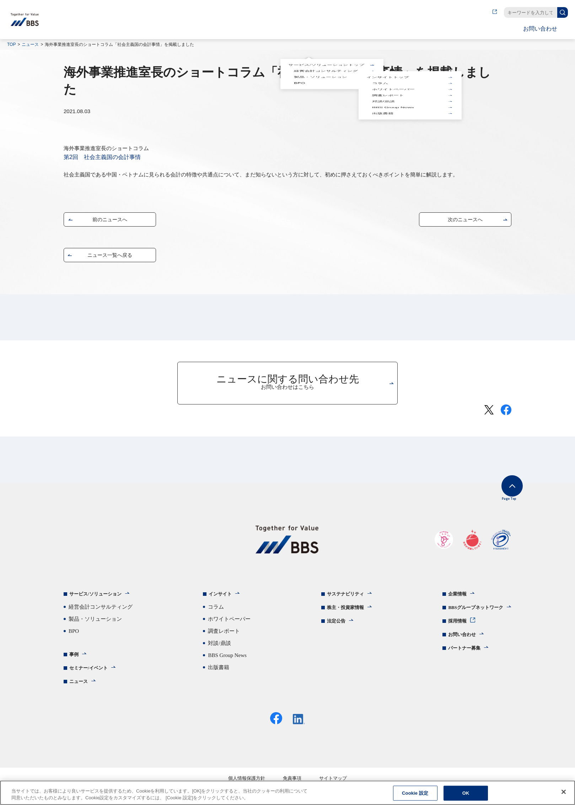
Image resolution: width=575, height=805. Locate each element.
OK (465, 793)
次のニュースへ (465, 221)
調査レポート (387, 50)
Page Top (500, 496)
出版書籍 (382, 54)
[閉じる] (563, 792)
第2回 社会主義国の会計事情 (102, 157)
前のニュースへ (110, 221)
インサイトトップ (387, 45)
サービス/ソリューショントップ (326, 43)
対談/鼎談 (382, 51)
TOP (11, 44)
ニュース (30, 44)
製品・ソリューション (319, 46)
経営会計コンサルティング (325, 44)
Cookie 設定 (415, 793)
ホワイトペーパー (392, 48)
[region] (287, 792)
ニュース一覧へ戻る (109, 257)
